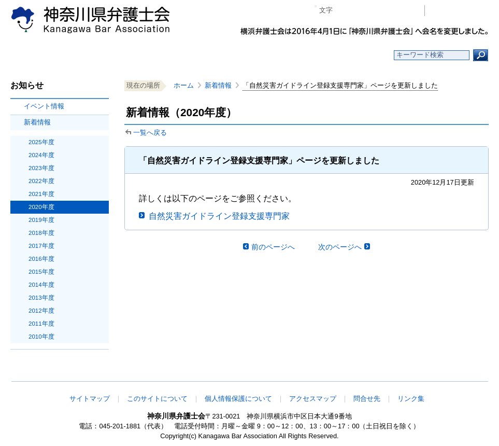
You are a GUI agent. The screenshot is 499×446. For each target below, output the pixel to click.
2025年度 (41, 142)
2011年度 (41, 323)
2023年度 (41, 168)
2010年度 (41, 336)
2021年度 (41, 194)
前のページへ (273, 247)
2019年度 (41, 220)
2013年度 (41, 298)
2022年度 (41, 181)
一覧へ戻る (150, 132)
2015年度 (41, 272)
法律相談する (274, 55)
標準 (360, 10)
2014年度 (41, 285)
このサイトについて (157, 398)
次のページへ (340, 247)
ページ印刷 (401, 10)
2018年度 (41, 233)
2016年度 (41, 259)
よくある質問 (350, 55)
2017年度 (41, 246)
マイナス (344, 10)
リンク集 (410, 398)
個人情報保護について (238, 398)
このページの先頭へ (456, 374)
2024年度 (41, 155)
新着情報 (37, 122)
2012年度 (41, 311)
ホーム (49, 55)
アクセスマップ (312, 398)
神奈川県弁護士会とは (199, 55)
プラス (376, 10)
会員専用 (459, 10)
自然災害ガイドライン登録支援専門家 (219, 216)
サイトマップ (89, 398)
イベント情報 (44, 106)
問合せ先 (366, 398)
